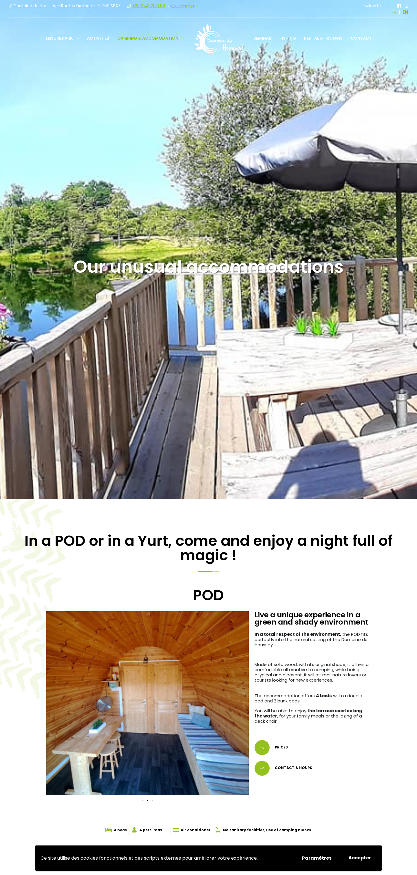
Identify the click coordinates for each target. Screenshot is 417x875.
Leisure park (59, 38)
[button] (142, 800)
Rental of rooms (323, 38)
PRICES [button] (281, 747)
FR (394, 12)
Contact (361, 38)
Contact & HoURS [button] (293, 768)
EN (405, 12)
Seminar (262, 38)
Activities (98, 38)
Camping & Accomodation (147, 38)
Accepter (359, 857)
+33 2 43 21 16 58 (148, 6)
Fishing (287, 38)
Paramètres (317, 858)
